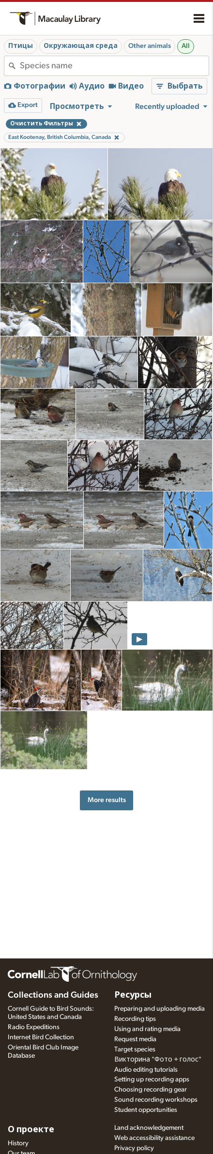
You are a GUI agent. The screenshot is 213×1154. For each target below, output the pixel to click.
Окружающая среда (81, 46)
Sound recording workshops (156, 1099)
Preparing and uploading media (159, 1008)
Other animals (149, 46)
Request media (135, 1039)
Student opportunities (145, 1110)
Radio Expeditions (34, 1027)
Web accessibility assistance (154, 1138)
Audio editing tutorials (146, 1069)
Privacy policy (134, 1148)
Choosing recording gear (150, 1089)
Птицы (20, 46)
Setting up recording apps (151, 1079)
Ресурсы (133, 995)
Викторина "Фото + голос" (157, 1059)
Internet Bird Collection (41, 1037)
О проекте (31, 1129)
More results (107, 800)
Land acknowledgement (148, 1127)
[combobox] (114, 66)
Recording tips (135, 1019)
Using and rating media (147, 1029)
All (186, 46)
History (18, 1143)
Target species (134, 1049)
